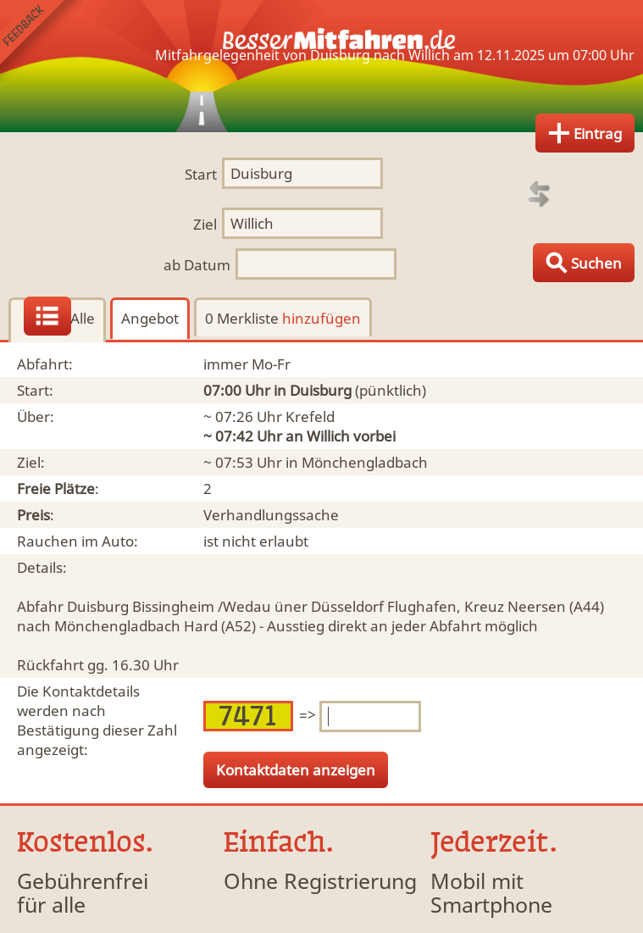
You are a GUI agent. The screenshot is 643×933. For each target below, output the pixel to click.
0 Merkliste (283, 318)
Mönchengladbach (365, 462)
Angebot (150, 318)
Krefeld (310, 416)
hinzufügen (321, 318)
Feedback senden (41, 41)
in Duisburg (313, 390)
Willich (328, 436)
